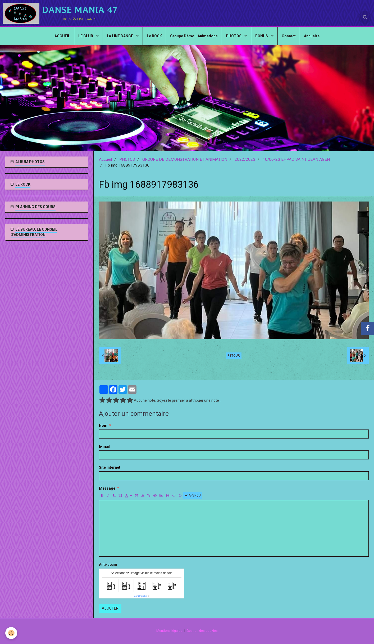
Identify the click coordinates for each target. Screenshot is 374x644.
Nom (103, 425)
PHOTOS (234, 36)
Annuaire (312, 36)
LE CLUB (86, 36)
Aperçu (193, 495)
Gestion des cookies (202, 631)
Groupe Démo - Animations (194, 36)
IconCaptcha (140, 596)
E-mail (104, 446)
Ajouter (110, 608)
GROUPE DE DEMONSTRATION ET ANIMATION (184, 159)
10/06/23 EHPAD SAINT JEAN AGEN (296, 159)
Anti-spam (108, 564)
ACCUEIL (62, 36)
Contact (289, 36)
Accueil (105, 159)
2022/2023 (245, 159)
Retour (233, 355)
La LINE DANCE (120, 36)
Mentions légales (169, 631)
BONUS (262, 36)
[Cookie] (11, 633)
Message (107, 488)
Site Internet (109, 467)
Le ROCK (154, 36)
